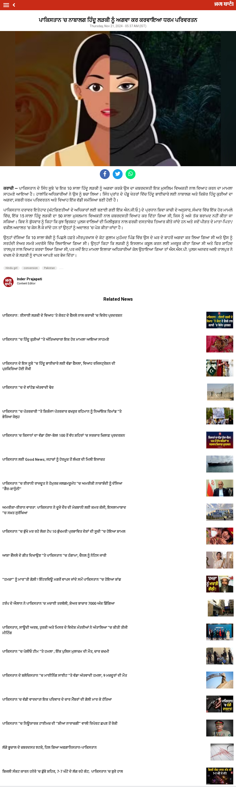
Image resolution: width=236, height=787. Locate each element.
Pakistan (49, 268)
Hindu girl (11, 268)
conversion (31, 268)
